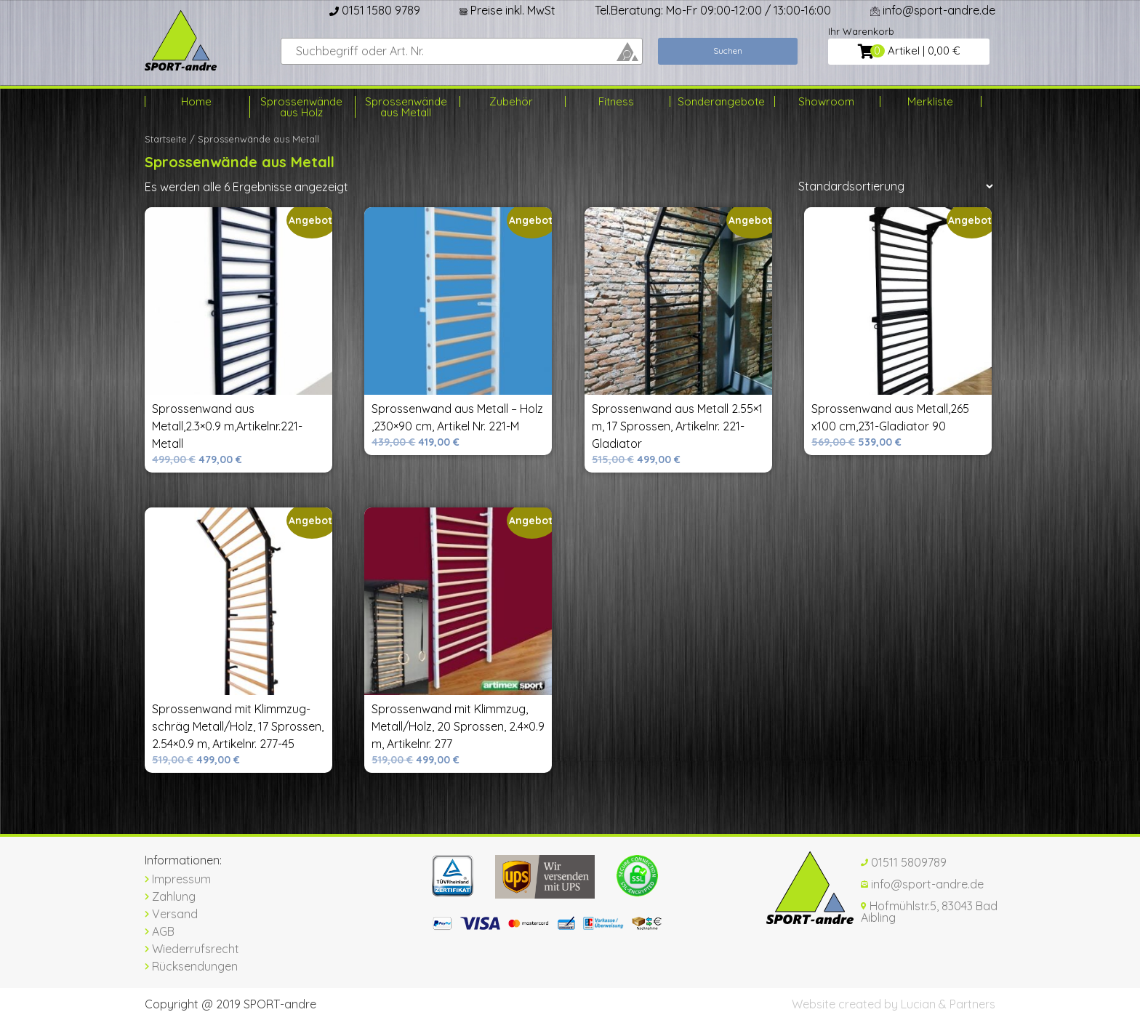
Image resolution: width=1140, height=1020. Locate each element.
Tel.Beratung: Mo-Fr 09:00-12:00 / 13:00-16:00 (713, 10)
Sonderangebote (721, 101)
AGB (159, 931)
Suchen (727, 50)
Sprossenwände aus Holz (301, 107)
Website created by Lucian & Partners (893, 1004)
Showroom (826, 101)
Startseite (166, 139)
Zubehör (511, 101)
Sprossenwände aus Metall (406, 107)
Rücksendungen (191, 966)
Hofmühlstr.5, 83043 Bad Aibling (929, 912)
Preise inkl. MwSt (507, 10)
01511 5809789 (904, 862)
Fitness (616, 101)
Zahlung (170, 896)
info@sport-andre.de (932, 10)
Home (196, 101)
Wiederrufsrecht (192, 948)
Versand (171, 914)
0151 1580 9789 (374, 10)
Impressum (178, 879)
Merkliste (930, 101)
